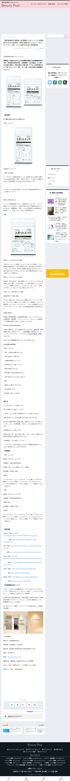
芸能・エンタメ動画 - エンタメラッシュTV (51, 765)
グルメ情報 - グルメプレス (14, 759)
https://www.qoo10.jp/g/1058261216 (28, 577)
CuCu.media (52, 181)
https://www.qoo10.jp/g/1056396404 (21, 581)
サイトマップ (43, 752)
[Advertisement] (35, 21)
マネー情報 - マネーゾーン (13, 763)
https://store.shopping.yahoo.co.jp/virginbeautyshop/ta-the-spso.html (22, 558)
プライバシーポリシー (34, 750)
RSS (65, 85)
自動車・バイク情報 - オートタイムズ (55, 763)
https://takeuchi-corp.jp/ (14, 657)
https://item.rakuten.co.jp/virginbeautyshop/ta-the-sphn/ (25, 552)
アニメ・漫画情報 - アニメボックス (54, 759)
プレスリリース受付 (62, 4)
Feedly (60, 85)
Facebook (55, 85)
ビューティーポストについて (38, 4)
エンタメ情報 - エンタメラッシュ (33, 759)
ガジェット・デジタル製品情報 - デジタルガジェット (23, 765)
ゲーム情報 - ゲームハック (13, 761)
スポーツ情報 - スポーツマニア (57, 761)
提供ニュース (52, 178)
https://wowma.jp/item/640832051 (26, 568)
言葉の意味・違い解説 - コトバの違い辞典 (46, 772)
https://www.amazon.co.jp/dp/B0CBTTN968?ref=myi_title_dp (20, 535)
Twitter (49, 85)
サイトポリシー (48, 750)
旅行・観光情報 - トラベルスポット (32, 763)
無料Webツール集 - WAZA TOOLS (23, 772)
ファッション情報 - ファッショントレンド (34, 761)
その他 (50, 184)
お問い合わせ (51, 4)
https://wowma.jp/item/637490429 (20, 573)
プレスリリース (38, 711)
